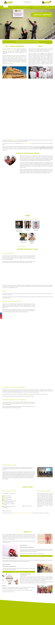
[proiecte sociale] (46, 1)
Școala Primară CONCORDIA (21, 62)
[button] (27, 219)
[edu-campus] (8, 1)
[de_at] (27, 1)
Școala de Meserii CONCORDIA (10, 62)
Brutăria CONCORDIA (27, 143)
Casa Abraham (15, 140)
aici (29, 561)
